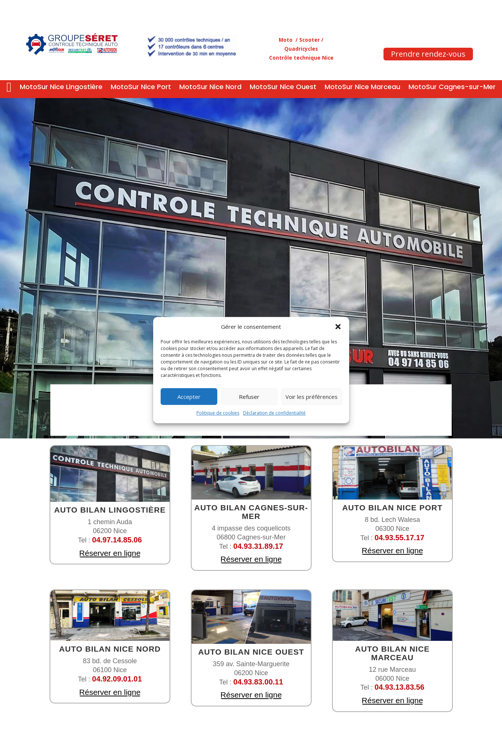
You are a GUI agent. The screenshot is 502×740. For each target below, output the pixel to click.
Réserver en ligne (110, 553)
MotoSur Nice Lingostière (61, 87)
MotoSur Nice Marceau (362, 87)
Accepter (189, 396)
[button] (338, 327)
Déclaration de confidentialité (274, 413)
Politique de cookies (217, 413)
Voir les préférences (311, 396)
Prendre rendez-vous (428, 54)
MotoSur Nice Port (141, 87)
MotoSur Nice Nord (210, 87)
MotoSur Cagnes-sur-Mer (452, 87)
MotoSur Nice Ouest (283, 87)
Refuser (249, 396)
